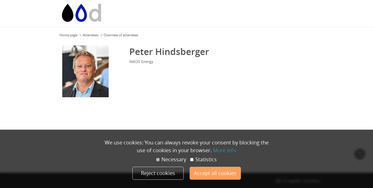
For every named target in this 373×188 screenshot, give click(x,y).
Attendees (90, 35)
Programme (280, 15)
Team (253, 15)
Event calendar (170, 15)
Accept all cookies (215, 173)
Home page (68, 35)
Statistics (203, 159)
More (314, 15)
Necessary (171, 159)
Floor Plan (219, 15)
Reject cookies (158, 173)
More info (224, 150)
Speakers (300, 15)
